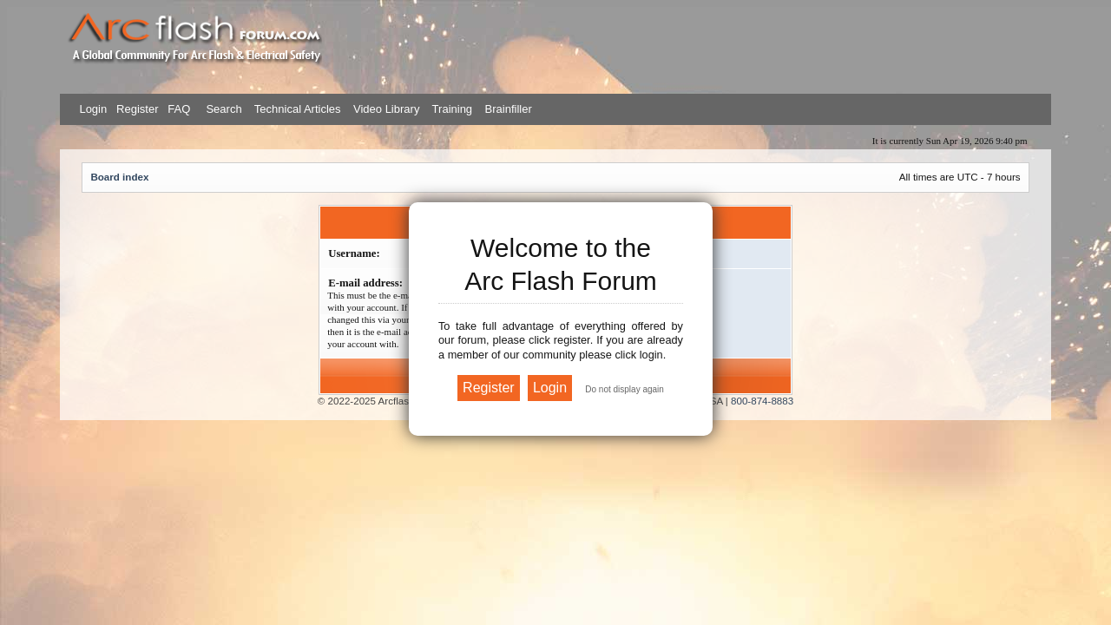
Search (222, 108)
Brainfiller (508, 108)
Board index (119, 176)
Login (93, 108)
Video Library (386, 108)
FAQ (178, 108)
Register (135, 108)
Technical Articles (297, 108)
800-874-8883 (762, 400)
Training (452, 108)
